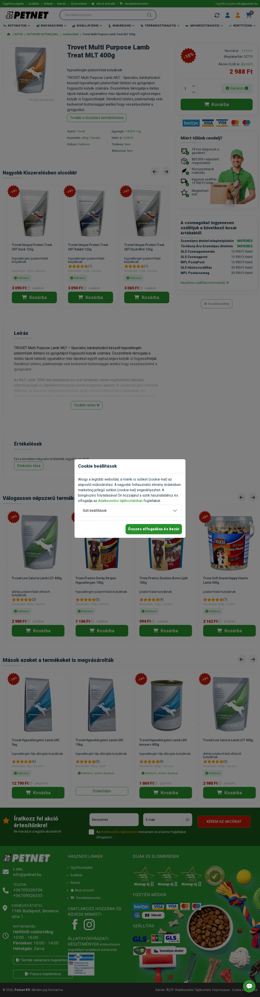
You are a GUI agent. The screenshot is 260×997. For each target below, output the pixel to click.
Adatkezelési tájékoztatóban (120, 501)
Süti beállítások (95, 510)
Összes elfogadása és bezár (154, 529)
